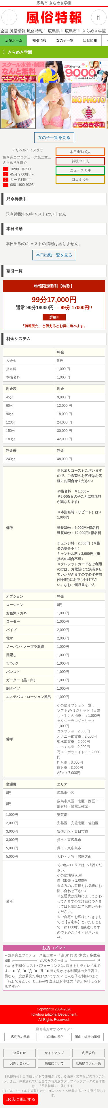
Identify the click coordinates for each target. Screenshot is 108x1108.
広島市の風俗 (20, 1036)
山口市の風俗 (54, 1036)
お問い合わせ (19, 1063)
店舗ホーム (14, 40)
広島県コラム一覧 (88, 1063)
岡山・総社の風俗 (87, 1036)
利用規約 (88, 1053)
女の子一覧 (65, 40)
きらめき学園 (20, 52)
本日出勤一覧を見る (54, 255)
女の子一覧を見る (54, 137)
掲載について (54, 1063)
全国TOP (19, 1053)
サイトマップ (54, 1053)
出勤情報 (90, 40)
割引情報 (39, 40)
